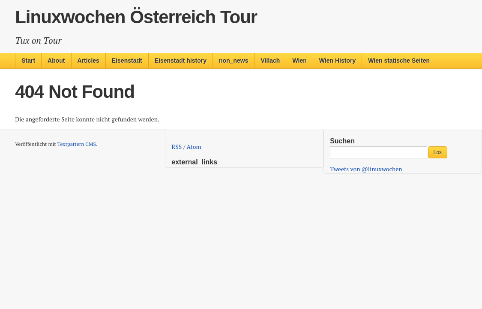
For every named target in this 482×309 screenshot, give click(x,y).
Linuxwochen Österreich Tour (136, 17)
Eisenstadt (127, 60)
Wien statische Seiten (399, 60)
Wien (299, 60)
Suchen (342, 141)
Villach (270, 60)
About (56, 60)
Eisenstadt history (181, 60)
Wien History (337, 60)
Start (28, 60)
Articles (88, 60)
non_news (233, 60)
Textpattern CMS (76, 144)
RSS (176, 146)
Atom (194, 146)
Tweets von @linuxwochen (366, 169)
